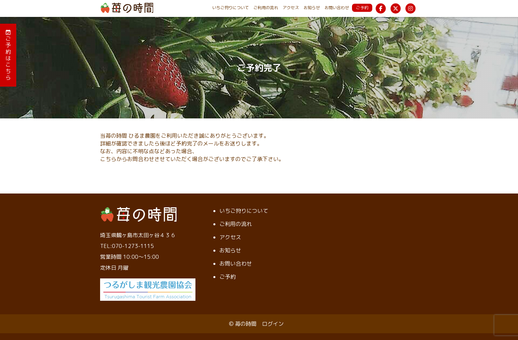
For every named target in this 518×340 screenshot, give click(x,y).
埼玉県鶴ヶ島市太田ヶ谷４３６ (138, 235)
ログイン (273, 323)
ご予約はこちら (8, 55)
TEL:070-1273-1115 (127, 246)
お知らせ (312, 7)
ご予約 (362, 7)
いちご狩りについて (230, 7)
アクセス (291, 7)
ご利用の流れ (266, 7)
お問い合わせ (337, 7)
